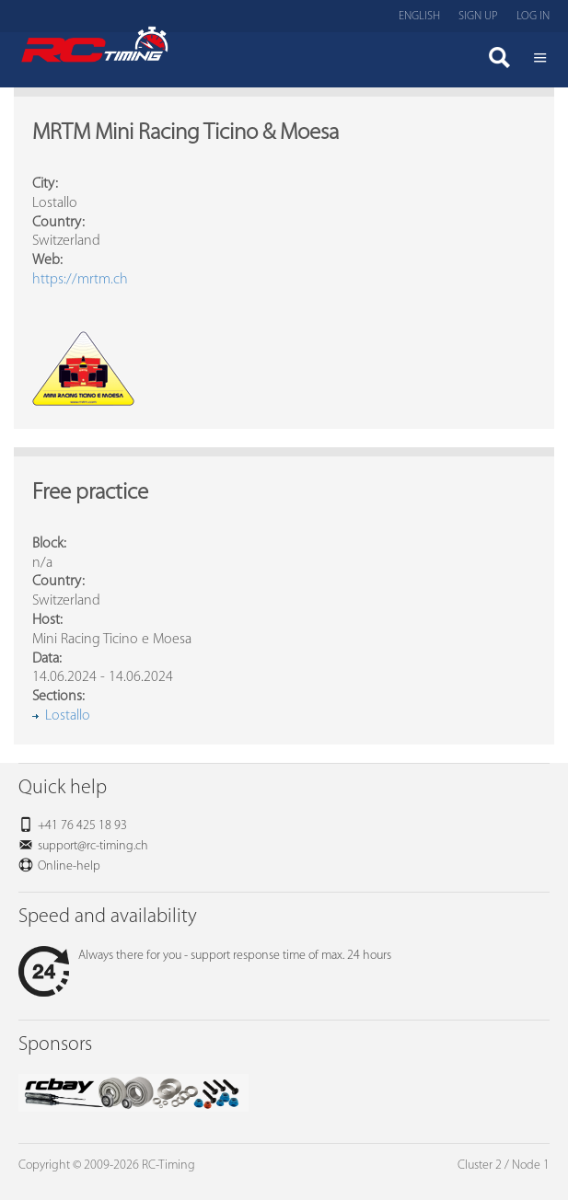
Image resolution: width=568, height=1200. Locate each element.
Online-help (69, 866)
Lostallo (67, 716)
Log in (533, 16)
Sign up (478, 16)
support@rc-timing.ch (93, 846)
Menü (540, 59)
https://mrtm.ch (80, 279)
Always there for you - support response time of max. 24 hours (204, 955)
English (419, 16)
